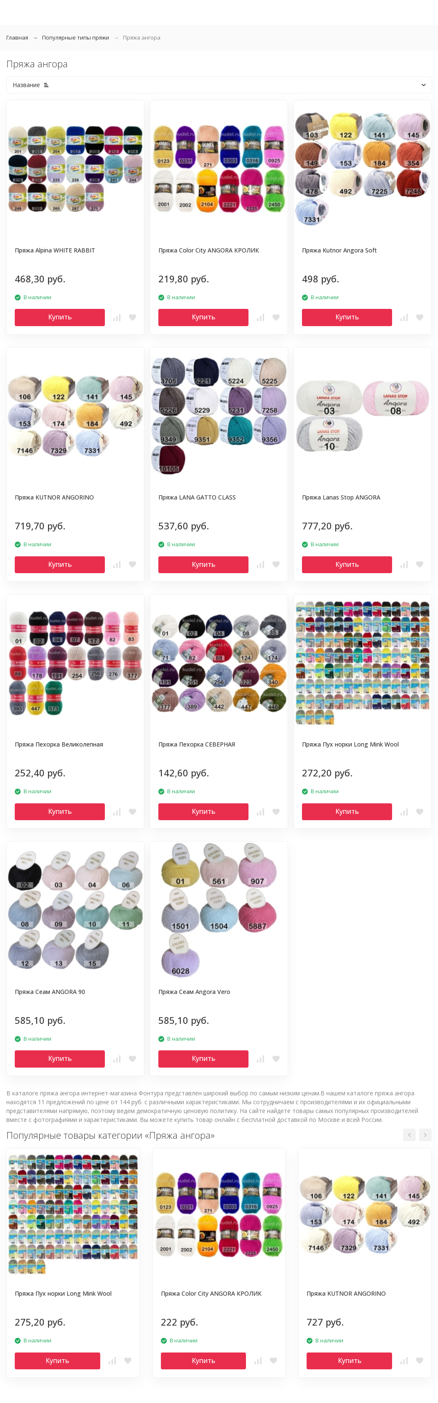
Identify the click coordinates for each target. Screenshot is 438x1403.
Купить (60, 317)
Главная (17, 37)
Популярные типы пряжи (75, 37)
